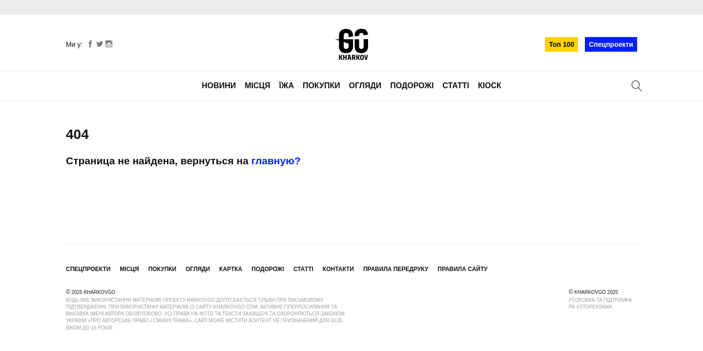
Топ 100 (561, 44)
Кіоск (489, 85)
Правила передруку (396, 269)
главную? (276, 160)
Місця (257, 85)
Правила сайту (462, 269)
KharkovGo (351, 44)
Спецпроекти (611, 44)
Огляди (365, 85)
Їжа (286, 85)
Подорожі (412, 85)
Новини (219, 85)
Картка (230, 269)
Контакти (338, 269)
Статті (455, 85)
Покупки (321, 85)
